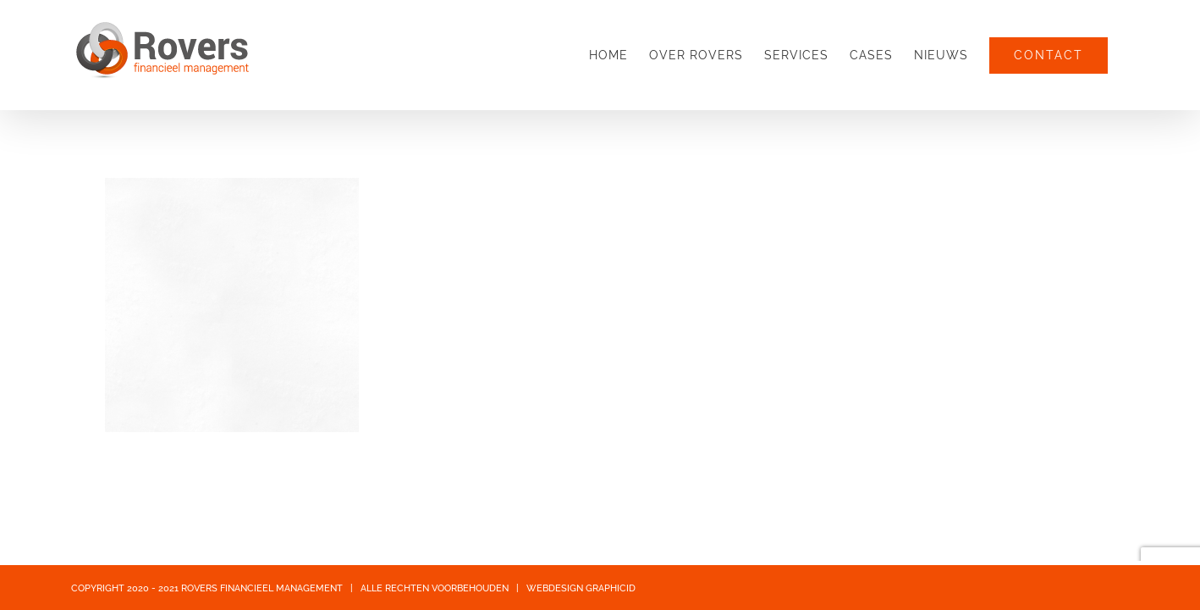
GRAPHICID (611, 588)
